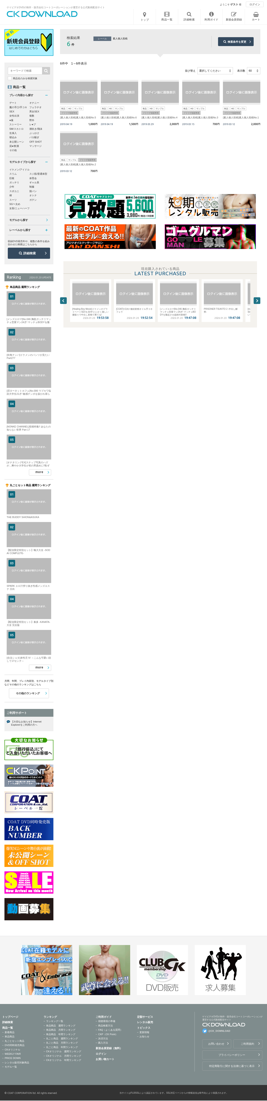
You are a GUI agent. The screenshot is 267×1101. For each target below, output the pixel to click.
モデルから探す (18, 220)
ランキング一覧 (54, 1021)
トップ (145, 19)
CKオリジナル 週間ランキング (63, 1051)
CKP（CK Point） (108, 1034)
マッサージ (35, 146)
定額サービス (145, 1016)
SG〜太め (14, 204)
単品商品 (9, 1036)
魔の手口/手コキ (18, 107)
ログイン (254, 4)
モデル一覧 (11, 1066)
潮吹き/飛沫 (35, 129)
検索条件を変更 (237, 41)
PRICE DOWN (13, 1058)
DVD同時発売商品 (14, 1045)
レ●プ (32, 124)
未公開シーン (16, 141)
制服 (31, 186)
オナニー (34, 102)
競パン (33, 191)
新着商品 (9, 1032)
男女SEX (34, 111)
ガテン (33, 199)
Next (257, 300)
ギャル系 (34, 182)
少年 (11, 186)
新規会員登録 (234, 19)
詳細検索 (29, 253)
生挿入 (13, 133)
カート (256, 19)
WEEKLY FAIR (13, 1053)
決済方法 (103, 1038)
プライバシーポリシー (231, 1054)
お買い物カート (105, 1059)
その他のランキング (28, 693)
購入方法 (103, 1042)
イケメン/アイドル (19, 169)
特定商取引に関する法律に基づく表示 (232, 1066)
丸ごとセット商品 (14, 1041)
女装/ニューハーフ (19, 208)
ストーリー (15, 124)
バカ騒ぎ (34, 137)
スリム (13, 173)
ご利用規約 (247, 1043)
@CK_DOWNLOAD (219, 1031)
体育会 (33, 178)
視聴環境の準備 (106, 1021)
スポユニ (14, 191)
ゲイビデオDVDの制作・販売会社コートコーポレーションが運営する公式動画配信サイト (56, 7)
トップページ (10, 1016)
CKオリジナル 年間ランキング (63, 1060)
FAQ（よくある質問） (110, 1029)
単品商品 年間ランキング (60, 1034)
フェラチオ (35, 107)
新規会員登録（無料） (109, 1048)
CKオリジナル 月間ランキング (63, 1055)
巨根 (11, 178)
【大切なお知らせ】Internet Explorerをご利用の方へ (26, 723)
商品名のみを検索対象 (25, 78)
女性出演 (14, 115)
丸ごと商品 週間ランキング (62, 1038)
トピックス (143, 1027)
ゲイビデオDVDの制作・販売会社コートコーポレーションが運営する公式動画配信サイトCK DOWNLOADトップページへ (42, 14)
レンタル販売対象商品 (17, 1062)
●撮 (11, 120)
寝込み (13, 137)
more (39, 472)
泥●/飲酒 (14, 146)
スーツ (13, 199)
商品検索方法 (105, 1025)
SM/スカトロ (16, 129)
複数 (31, 115)
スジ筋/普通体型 (38, 173)
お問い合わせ (216, 1043)
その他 (13, 150)
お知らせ (144, 1036)
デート (13, 102)
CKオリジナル (12, 1049)
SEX (11, 111)
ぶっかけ (34, 133)
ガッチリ (14, 182)
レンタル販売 (145, 1022)
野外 (31, 120)
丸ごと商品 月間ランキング (62, 1042)
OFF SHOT (35, 141)
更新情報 (144, 1032)
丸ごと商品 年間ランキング (62, 1047)
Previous (63, 300)
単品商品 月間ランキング (60, 1029)
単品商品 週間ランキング (60, 1025)
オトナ (33, 195)
